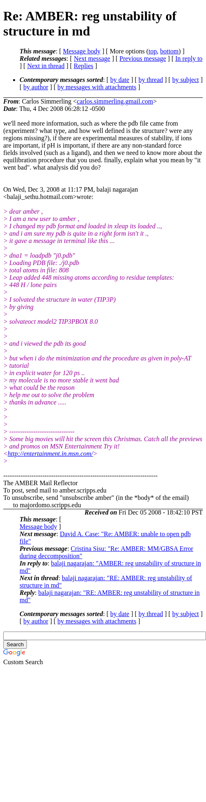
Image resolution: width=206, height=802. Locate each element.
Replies (83, 65)
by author (35, 87)
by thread (151, 79)
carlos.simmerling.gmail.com (115, 101)
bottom (169, 51)
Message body (81, 51)
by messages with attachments (97, 87)
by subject (185, 79)
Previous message (143, 58)
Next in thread (46, 65)
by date (119, 79)
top (152, 51)
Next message (92, 58)
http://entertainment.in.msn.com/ (50, 453)
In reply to (189, 58)
